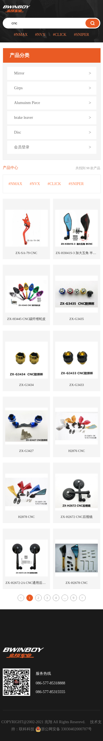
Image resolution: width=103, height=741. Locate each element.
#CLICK (59, 35)
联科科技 (26, 729)
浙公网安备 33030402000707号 (63, 729)
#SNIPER (81, 35)
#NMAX (21, 35)
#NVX (40, 35)
